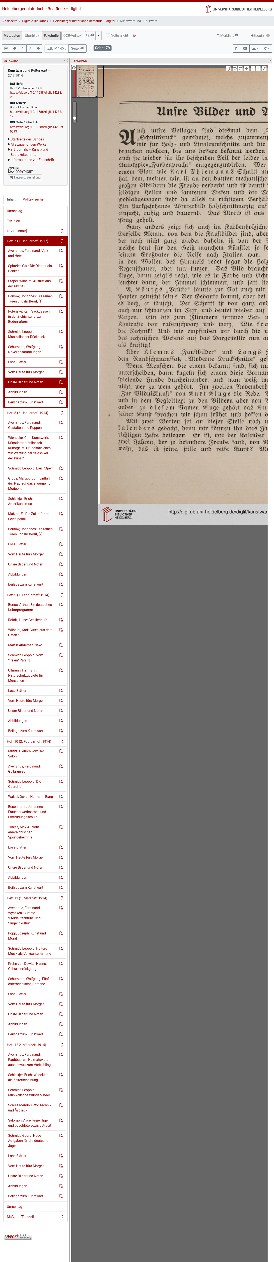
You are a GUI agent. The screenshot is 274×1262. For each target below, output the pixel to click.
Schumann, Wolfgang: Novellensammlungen (24, 349)
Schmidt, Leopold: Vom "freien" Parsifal (25, 657)
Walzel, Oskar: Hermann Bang (30, 797)
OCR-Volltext (72, 36)
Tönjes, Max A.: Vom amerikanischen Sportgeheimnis (23, 832)
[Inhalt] (17, 231)
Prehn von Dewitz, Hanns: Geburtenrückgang (27, 966)
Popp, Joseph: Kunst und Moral (27, 935)
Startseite (10, 21)
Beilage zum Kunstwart (25, 402)
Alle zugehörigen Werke (28, 144)
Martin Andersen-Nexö (25, 645)
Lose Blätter (17, 362)
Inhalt (11, 199)
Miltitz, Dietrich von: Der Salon (26, 753)
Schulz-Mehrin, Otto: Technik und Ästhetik (29, 1107)
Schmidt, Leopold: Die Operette (24, 784)
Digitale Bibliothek (35, 21)
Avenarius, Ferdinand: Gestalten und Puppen (25, 425)
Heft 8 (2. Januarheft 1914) (27, 413)
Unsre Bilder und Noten (25, 382)
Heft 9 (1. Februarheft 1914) (28, 595)
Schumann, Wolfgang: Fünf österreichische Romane (28, 981)
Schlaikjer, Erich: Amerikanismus (20, 501)
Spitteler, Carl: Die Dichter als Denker (30, 268)
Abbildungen (17, 392)
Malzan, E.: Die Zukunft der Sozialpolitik (28, 516)
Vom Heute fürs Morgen (26, 372)
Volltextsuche (33, 199)
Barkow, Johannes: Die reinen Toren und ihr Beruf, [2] (30, 531)
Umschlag (14, 211)
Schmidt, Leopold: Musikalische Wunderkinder (29, 1092)
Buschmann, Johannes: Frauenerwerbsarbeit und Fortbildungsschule (27, 812)
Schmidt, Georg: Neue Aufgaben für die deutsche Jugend (28, 1141)
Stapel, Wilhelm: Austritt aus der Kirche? (29, 283)
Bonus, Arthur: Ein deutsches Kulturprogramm (30, 607)
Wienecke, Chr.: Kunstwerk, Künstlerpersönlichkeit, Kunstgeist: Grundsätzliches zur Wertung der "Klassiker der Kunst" (29, 448)
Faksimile (51, 36)
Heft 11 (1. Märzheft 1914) (27, 898)
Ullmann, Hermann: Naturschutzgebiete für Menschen (25, 675)
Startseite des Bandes (27, 139)
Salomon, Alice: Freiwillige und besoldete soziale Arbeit (29, 1123)
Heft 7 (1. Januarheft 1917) (27, 241)
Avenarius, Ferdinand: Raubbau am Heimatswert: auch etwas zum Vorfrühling (29, 1059)
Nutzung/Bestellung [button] (25, 177)
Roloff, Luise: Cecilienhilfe (27, 620)
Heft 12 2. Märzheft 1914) (26, 1045)
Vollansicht (117, 35)
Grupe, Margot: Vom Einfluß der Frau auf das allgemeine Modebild (29, 483)
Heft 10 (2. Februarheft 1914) (29, 741)
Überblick (32, 36)
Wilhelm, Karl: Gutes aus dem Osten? (30, 632)
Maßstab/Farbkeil (20, 1217)
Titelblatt (13, 221)
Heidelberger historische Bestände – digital (41, 8)
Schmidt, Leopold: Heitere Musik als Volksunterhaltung (29, 951)
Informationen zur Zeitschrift (32, 160)
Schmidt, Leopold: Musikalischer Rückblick (26, 334)
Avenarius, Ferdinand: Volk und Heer (28, 253)
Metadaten (12, 36)
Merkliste (227, 36)
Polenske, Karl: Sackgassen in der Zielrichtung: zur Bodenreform (29, 316)
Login (257, 36)
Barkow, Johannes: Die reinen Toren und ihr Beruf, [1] (30, 298)
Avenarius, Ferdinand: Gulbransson (24, 768)
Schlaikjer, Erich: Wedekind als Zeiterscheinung (28, 1077)
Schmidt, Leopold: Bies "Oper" (30, 468)
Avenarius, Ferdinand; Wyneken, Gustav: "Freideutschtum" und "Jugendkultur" (24, 915)
